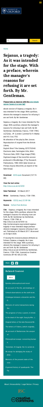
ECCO (15, 200)
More (11, 277)
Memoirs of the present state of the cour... (19, 361)
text (20, 200)
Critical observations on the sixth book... (21, 293)
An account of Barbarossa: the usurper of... (20, 333)
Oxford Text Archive (19, 205)
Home (5, 49)
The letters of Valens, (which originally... (20, 327)
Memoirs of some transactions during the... (20, 306)
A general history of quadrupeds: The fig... (19, 368)
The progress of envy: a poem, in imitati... (21, 313)
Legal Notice (26, 384)
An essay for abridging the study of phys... (19, 353)
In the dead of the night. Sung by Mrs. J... (21, 317)
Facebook (16, 263)
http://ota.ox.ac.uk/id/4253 (14, 186)
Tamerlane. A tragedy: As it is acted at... (20, 347)
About (6, 384)
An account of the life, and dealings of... (21, 288)
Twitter (12, 263)
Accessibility (15, 384)
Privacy (36, 384)
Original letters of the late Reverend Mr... (21, 322)
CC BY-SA (26, 200)
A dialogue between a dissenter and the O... (20, 298)
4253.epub (17, 175)
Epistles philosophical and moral (18, 283)
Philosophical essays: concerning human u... (21, 340)
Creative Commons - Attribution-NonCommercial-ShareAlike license (22, 399)
